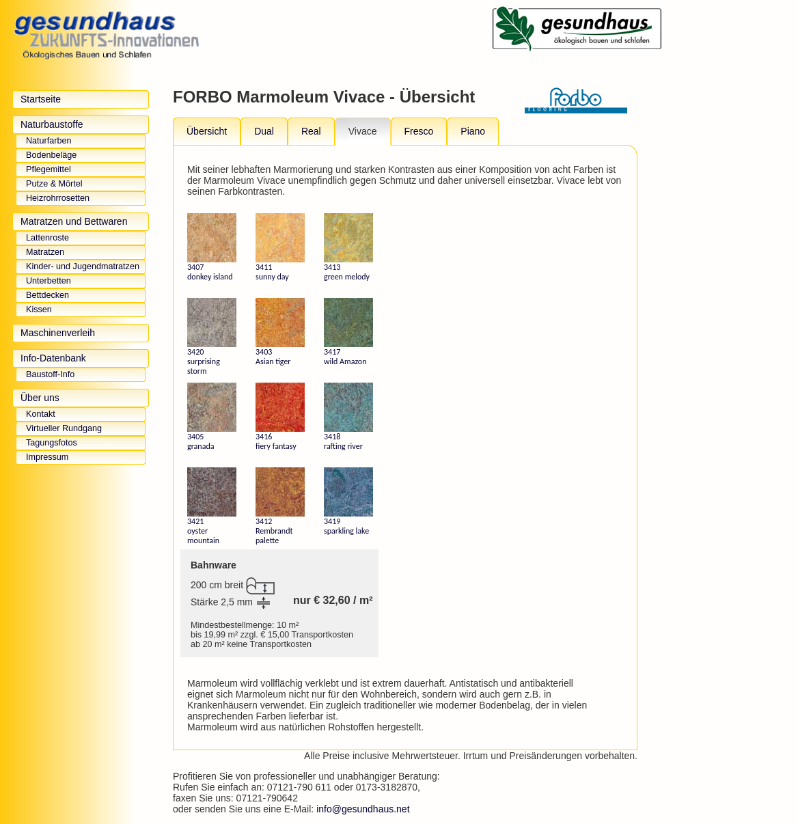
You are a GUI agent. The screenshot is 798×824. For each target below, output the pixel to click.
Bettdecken (47, 295)
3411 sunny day (280, 247)
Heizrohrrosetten (58, 198)
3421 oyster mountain (211, 506)
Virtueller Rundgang (64, 428)
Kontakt (40, 414)
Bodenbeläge (51, 155)
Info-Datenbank (53, 358)
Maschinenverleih (57, 332)
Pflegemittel (48, 169)
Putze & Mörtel (54, 184)
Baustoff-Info (50, 374)
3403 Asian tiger (280, 332)
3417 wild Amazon (348, 332)
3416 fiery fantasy (280, 417)
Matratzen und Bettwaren (73, 221)
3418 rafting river (348, 417)
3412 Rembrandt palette (280, 506)
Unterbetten (48, 281)
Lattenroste (47, 238)
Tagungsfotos (51, 443)
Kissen (39, 309)
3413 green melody (348, 247)
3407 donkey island (211, 247)
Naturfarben (49, 141)
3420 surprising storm (211, 337)
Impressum (47, 457)
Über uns (39, 397)
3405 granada (211, 417)
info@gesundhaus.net (362, 809)
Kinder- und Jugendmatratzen (82, 266)
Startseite (40, 99)
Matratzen (45, 252)
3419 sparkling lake (348, 501)
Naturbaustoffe (51, 124)
